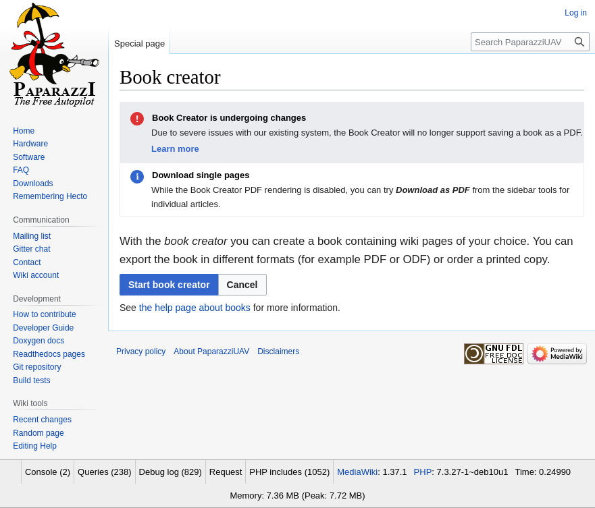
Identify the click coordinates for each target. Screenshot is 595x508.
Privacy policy (140, 351)
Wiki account (36, 275)
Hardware (30, 143)
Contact (27, 262)
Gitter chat (31, 249)
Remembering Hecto (50, 196)
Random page (38, 433)
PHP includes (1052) (289, 472)
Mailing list (32, 236)
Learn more (175, 149)
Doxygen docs (38, 340)
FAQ (21, 170)
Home (23, 131)
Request (225, 472)
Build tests (31, 380)
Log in (576, 13)
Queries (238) (104, 472)
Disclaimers (278, 351)
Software (29, 157)
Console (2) (47, 472)
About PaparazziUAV (211, 351)
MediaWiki (357, 472)
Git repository (37, 367)
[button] (242, 284)
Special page (139, 43)
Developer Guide (43, 328)
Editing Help (35, 446)
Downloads (33, 183)
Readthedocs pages (49, 354)
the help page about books (195, 307)
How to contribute (44, 314)
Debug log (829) (170, 472)
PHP (423, 472)
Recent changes (42, 419)
